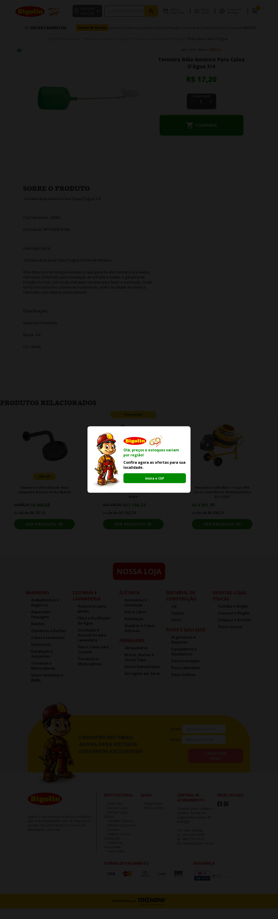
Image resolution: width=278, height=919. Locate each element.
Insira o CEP (154, 478)
